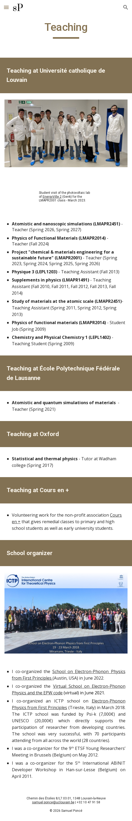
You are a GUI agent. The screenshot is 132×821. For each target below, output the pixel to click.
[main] (65, 29)
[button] (6, 7)
